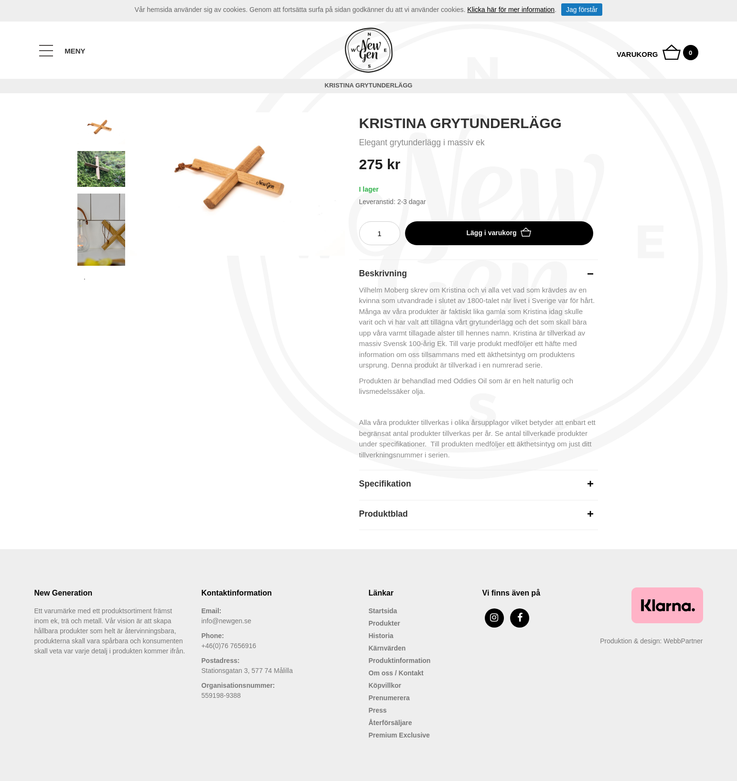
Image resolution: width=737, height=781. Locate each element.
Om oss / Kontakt (396, 673)
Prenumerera (389, 698)
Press (378, 710)
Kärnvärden (387, 648)
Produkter (384, 623)
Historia (381, 636)
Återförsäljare (390, 723)
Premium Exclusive (399, 735)
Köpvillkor (385, 685)
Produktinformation (400, 660)
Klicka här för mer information (511, 9)
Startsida (383, 611)
